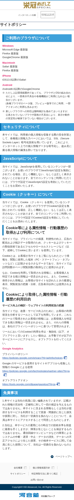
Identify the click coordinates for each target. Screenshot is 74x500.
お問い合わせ (37, 480)
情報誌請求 (47, 14)
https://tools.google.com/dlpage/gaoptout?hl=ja (31, 384)
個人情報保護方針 (43, 468)
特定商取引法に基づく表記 (45, 473)
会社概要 (20, 468)
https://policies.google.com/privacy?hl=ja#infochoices (34, 357)
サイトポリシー (17, 473)
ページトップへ (63, 456)
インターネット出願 (27, 15)
